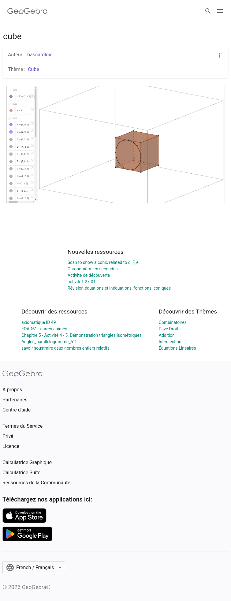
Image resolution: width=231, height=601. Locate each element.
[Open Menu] (220, 11)
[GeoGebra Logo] (27, 11)
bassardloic (39, 55)
